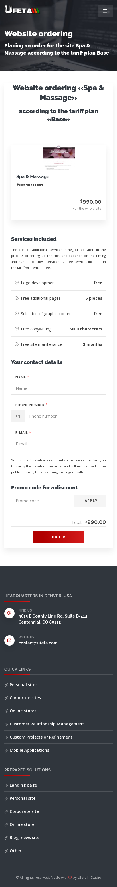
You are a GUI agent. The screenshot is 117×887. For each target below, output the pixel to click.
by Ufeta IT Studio (87, 877)
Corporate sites (22, 697)
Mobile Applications (26, 750)
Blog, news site (21, 837)
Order (59, 537)
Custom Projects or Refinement (38, 737)
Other (12, 850)
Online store (19, 824)
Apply (91, 500)
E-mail (23, 432)
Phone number (31, 404)
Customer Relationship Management (44, 724)
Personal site (19, 798)
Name (22, 377)
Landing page (20, 785)
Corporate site (21, 811)
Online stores (20, 710)
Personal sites (20, 684)
